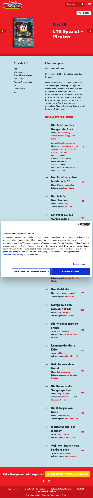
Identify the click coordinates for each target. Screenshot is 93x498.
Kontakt (80, 489)
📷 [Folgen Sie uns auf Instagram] (49, 481)
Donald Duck (70, 149)
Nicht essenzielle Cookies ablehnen (31, 272)
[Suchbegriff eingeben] (75, 4)
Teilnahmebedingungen (34, 489)
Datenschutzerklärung (13, 254)
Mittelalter (61, 143)
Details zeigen (79, 264)
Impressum (13, 489)
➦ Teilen (83, 13)
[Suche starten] (81, 4)
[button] (63, 132)
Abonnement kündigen (46, 491)
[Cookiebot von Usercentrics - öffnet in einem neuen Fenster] (79, 224)
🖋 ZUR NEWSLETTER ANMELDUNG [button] (67, 474)
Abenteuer (71, 143)
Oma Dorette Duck (59, 152)
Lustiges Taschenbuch (12, 5)
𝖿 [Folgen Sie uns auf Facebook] (43, 481)
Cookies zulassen (71, 272)
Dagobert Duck (68, 146)
